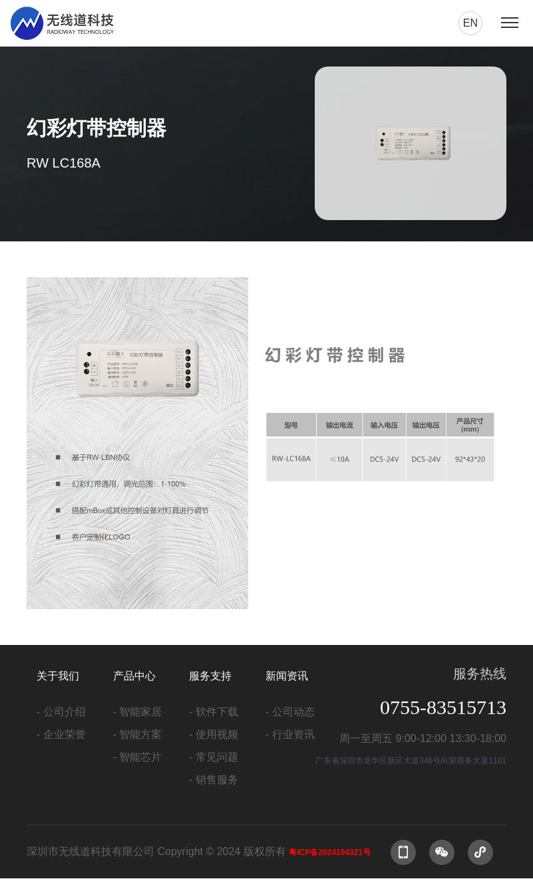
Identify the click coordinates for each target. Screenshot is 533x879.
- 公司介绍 (61, 711)
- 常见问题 (213, 757)
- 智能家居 (137, 711)
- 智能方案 (137, 734)
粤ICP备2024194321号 (330, 852)
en (470, 23)
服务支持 (210, 676)
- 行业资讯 (290, 734)
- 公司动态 (290, 711)
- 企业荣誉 (61, 734)
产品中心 (134, 676)
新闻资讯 (287, 676)
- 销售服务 (213, 779)
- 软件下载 (213, 711)
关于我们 (58, 676)
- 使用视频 (213, 734)
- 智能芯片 (137, 757)
